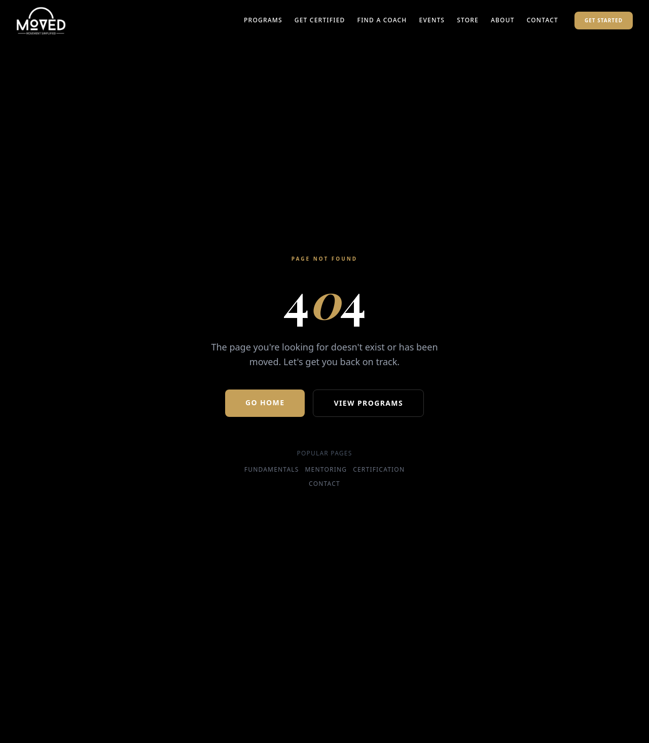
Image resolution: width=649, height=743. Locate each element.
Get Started (604, 20)
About (503, 20)
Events (432, 20)
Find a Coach (382, 20)
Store (468, 20)
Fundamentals (271, 470)
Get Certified (320, 20)
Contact (542, 20)
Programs (263, 20)
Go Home (264, 402)
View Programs (368, 403)
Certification (379, 470)
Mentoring (326, 470)
